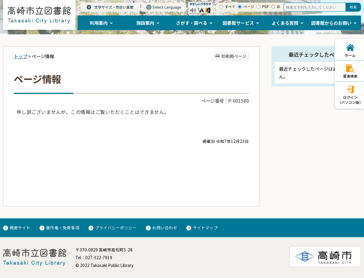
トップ (20, 56)
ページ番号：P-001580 (225, 100)
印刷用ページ (233, 56)
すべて (230, 6)
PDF (265, 6)
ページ (248, 6)
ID (278, 6)
